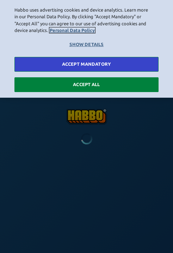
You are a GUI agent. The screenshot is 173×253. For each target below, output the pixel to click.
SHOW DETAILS (86, 43)
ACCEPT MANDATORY (86, 62)
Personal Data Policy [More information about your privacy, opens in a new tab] (72, 29)
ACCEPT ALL (86, 83)
